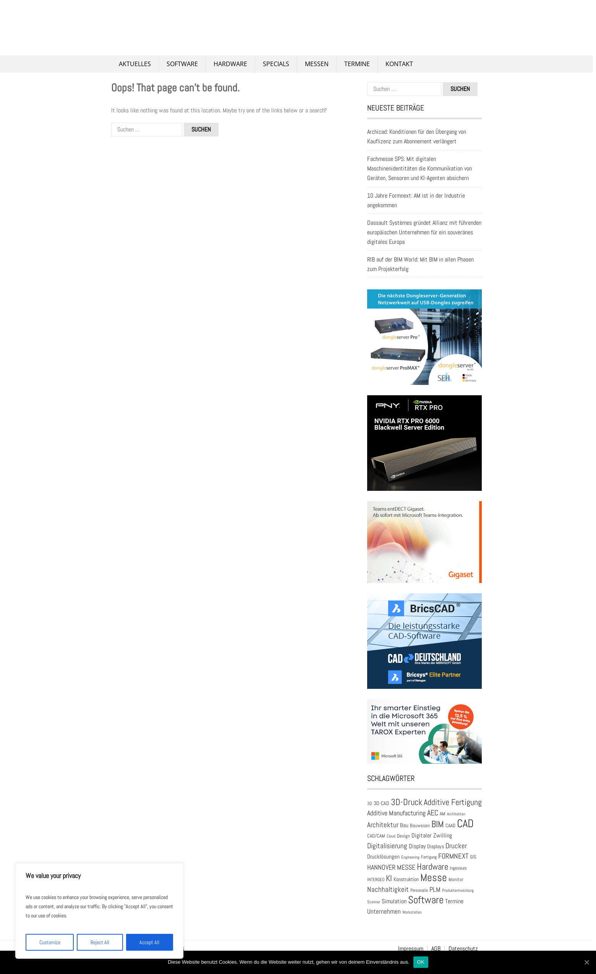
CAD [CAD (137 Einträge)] (465, 823)
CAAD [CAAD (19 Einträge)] (450, 826)
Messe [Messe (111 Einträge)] (433, 877)
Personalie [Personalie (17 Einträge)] (419, 890)
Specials (276, 64)
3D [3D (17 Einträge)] (369, 803)
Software (182, 64)
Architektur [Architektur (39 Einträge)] (382, 824)
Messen (317, 64)
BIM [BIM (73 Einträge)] (437, 824)
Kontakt (399, 64)
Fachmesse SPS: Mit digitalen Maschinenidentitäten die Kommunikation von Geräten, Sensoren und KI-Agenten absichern (419, 168)
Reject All (100, 942)
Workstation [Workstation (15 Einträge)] (412, 912)
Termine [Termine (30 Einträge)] (454, 901)
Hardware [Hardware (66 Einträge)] (432, 866)
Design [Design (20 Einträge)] (403, 836)
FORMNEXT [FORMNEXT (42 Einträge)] (453, 856)
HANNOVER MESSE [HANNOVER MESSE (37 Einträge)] (391, 867)
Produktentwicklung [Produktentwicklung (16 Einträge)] (458, 890)
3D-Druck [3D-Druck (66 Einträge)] (406, 802)
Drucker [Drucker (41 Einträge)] (456, 846)
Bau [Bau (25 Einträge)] (404, 825)
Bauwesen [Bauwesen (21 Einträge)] (420, 825)
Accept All (149, 942)
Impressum (410, 949)
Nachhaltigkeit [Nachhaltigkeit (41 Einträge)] (388, 889)
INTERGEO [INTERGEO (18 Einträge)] (375, 880)
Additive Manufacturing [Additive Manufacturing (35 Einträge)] (396, 813)
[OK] (586, 962)
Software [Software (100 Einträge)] (426, 899)
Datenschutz (463, 949)
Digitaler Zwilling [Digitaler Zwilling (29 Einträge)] (431, 835)
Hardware (230, 64)
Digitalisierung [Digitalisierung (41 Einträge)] (387, 846)
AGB (436, 949)
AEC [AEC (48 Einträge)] (432, 813)
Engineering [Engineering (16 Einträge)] (410, 857)
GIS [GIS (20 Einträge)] (473, 857)
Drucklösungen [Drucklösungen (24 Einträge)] (383, 856)
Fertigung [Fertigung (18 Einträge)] (429, 857)
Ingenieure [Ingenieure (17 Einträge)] (458, 868)
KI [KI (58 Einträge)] (389, 878)
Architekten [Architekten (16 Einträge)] (456, 814)
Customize (49, 942)
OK (420, 962)
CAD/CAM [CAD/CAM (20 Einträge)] (376, 836)
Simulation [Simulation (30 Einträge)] (394, 901)
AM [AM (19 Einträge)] (442, 814)
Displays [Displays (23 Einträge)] (435, 846)
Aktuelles (135, 64)
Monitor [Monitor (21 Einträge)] (456, 879)
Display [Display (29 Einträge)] (417, 846)
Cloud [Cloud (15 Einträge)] (391, 836)
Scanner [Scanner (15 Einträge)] (373, 901)
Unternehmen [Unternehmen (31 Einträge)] (384, 911)
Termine (357, 64)
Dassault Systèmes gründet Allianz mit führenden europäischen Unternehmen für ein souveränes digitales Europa (424, 232)
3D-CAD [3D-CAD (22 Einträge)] (381, 803)
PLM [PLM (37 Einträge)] (435, 889)
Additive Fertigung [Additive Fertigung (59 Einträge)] (453, 802)
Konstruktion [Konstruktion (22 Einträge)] (406, 879)
